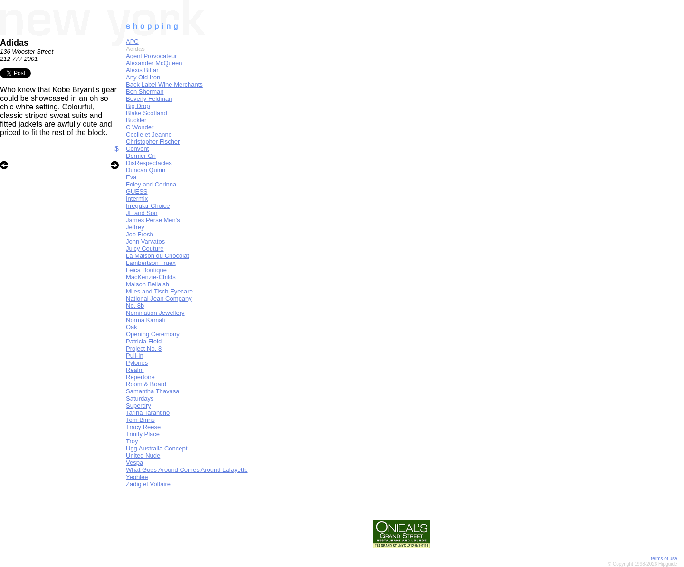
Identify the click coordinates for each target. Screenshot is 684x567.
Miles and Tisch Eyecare (159, 291)
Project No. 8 (144, 348)
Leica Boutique (146, 270)
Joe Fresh (139, 234)
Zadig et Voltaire (148, 484)
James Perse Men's (153, 220)
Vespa (134, 462)
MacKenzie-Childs (151, 277)
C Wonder (139, 127)
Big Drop (138, 105)
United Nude (143, 455)
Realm (135, 369)
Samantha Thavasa (153, 391)
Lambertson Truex (151, 262)
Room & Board (146, 384)
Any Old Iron (143, 77)
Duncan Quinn (145, 170)
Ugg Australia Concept (156, 448)
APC (132, 41)
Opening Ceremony (153, 334)
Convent (137, 148)
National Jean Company (159, 298)
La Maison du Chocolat (157, 255)
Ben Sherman (145, 91)
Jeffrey (135, 227)
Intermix (137, 198)
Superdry (138, 405)
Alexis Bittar (142, 70)
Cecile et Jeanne (149, 134)
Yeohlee (137, 476)
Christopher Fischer (153, 141)
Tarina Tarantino (148, 412)
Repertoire (140, 377)
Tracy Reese (143, 426)
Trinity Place (143, 434)
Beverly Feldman (149, 98)
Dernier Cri (141, 155)
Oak (131, 327)
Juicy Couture (144, 248)
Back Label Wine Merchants (164, 84)
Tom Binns (140, 419)
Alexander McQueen (154, 63)
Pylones (137, 362)
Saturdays (140, 398)
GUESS (137, 191)
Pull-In (134, 355)
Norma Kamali (145, 319)
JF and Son (142, 212)
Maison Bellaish (147, 284)
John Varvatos (145, 241)
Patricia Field (144, 341)
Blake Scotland (146, 113)
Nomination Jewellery (155, 312)
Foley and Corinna (151, 184)
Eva (131, 177)
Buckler (136, 120)
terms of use (664, 558)
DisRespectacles (149, 162)
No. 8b (135, 305)
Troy (132, 441)
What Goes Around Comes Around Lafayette (187, 469)
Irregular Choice (148, 205)
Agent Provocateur (151, 55)
